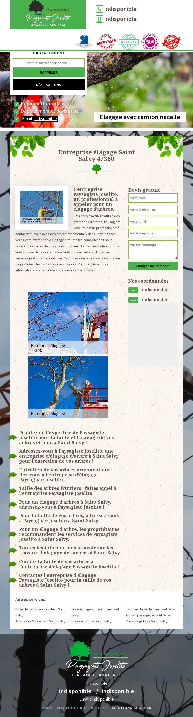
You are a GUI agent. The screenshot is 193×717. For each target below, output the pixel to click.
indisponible (122, 9)
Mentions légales (131, 708)
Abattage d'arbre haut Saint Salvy (40, 621)
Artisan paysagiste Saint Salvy (148, 615)
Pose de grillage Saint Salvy (146, 621)
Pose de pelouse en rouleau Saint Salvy (40, 612)
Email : (39, 118)
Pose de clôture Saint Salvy (91, 621)
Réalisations (48, 85)
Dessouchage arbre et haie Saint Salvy (95, 612)
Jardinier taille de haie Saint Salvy (151, 609)
